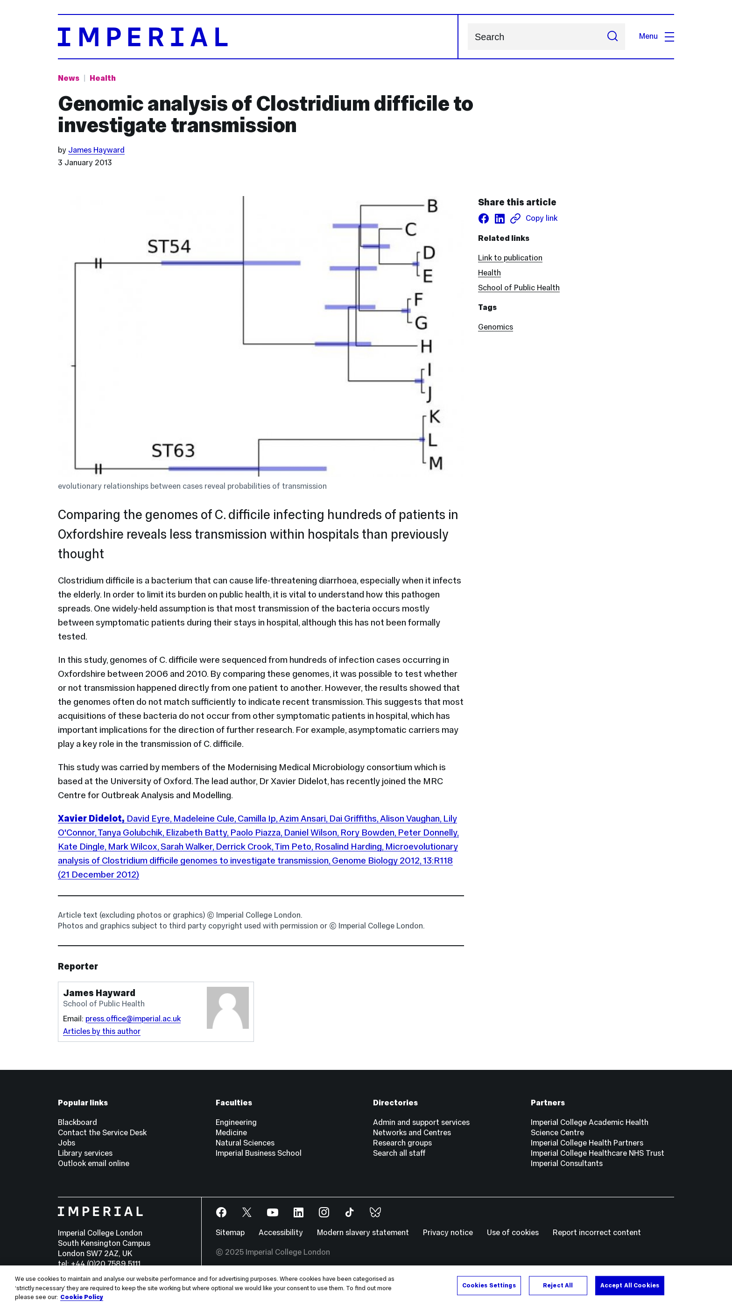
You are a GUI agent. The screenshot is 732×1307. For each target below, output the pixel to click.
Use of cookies (513, 1232)
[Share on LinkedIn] (499, 218)
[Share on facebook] (483, 218)
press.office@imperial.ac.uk (133, 1019)
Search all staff (399, 1153)
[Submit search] (612, 36)
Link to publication (510, 258)
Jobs (66, 1143)
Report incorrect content (597, 1232)
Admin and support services (421, 1122)
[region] (366, 1286)
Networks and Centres (412, 1133)
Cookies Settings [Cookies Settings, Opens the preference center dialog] (489, 1285)
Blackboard (77, 1122)
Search (467, 36)
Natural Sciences (245, 1143)
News (68, 78)
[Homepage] (258, 36)
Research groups (402, 1143)
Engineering (236, 1122)
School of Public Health (519, 288)
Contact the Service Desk (102, 1133)
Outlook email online (93, 1163)
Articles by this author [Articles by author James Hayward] (102, 1031)
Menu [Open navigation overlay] (656, 36)
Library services (85, 1153)
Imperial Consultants (567, 1163)
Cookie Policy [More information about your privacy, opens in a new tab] (81, 1297)
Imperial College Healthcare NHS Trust (597, 1153)
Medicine (231, 1133)
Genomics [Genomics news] (495, 327)
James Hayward (96, 150)
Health (489, 273)
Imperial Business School (259, 1153)
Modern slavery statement (363, 1232)
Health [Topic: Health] (103, 78)
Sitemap (230, 1232)
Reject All (558, 1285)
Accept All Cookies (629, 1285)
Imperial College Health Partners (587, 1143)
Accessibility (281, 1232)
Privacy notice (448, 1232)
